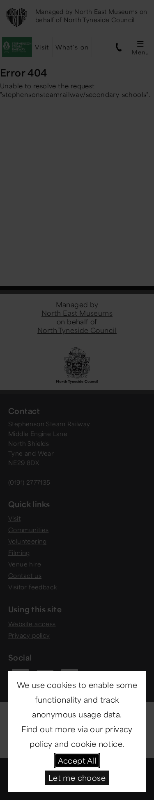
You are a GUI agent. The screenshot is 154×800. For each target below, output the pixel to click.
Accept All (77, 760)
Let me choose (77, 777)
